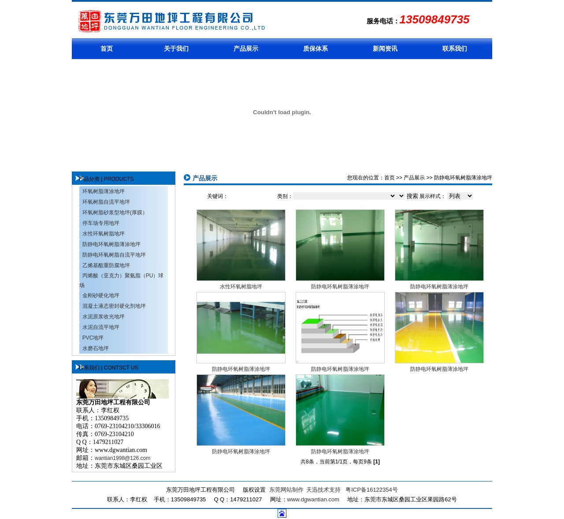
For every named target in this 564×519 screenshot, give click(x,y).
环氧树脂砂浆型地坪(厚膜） (115, 212)
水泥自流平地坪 (100, 327)
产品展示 (246, 48)
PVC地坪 (93, 338)
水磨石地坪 (95, 348)
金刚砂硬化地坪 (100, 295)
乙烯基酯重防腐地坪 (106, 265)
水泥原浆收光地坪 (103, 317)
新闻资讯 (385, 48)
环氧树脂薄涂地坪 (103, 191)
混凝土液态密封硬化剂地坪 (114, 306)
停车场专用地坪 (100, 223)
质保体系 (315, 48)
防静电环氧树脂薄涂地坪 (111, 244)
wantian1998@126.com (122, 458)
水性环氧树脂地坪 (103, 234)
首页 (106, 48)
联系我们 (454, 48)
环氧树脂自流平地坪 (106, 202)
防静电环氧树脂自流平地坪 (114, 255)
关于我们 (176, 48)
